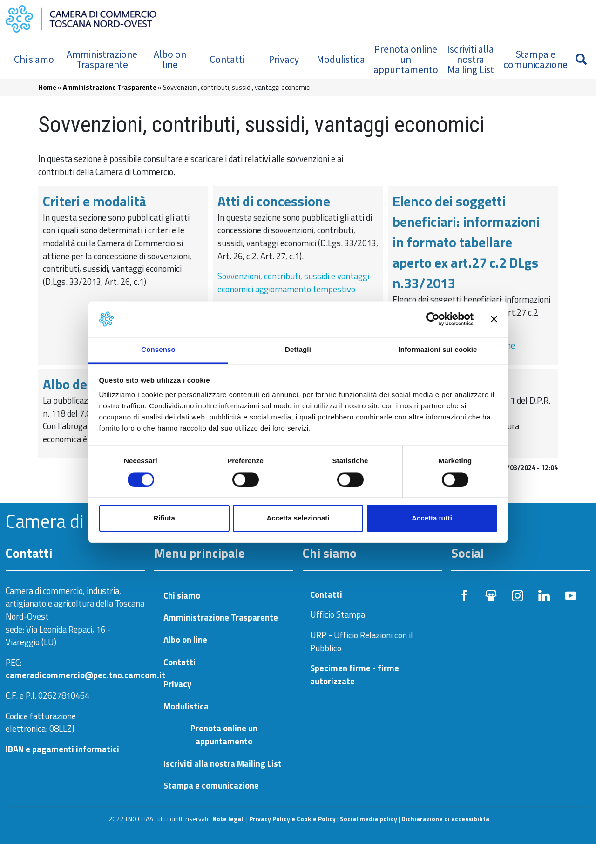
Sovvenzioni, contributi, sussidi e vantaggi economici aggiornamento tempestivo (293, 283)
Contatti (227, 59)
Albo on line (170, 59)
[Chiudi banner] (494, 319)
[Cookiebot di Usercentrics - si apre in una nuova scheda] (433, 319)
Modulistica (341, 59)
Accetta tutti (432, 518)
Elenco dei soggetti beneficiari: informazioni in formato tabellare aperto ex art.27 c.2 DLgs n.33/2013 (466, 242)
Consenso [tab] (158, 350)
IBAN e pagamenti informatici (62, 749)
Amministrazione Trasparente (102, 59)
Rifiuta (164, 518)
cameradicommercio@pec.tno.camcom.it (85, 675)
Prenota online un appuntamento (405, 59)
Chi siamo (34, 59)
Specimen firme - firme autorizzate (354, 675)
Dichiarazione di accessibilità (445, 819)
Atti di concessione (273, 201)
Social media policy (368, 819)
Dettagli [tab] (298, 350)
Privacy (284, 59)
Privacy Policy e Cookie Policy (292, 819)
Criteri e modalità (94, 201)
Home (47, 87)
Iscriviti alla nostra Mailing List (470, 59)
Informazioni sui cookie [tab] (438, 350)
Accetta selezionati (297, 518)
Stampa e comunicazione (535, 59)
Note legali (228, 819)
